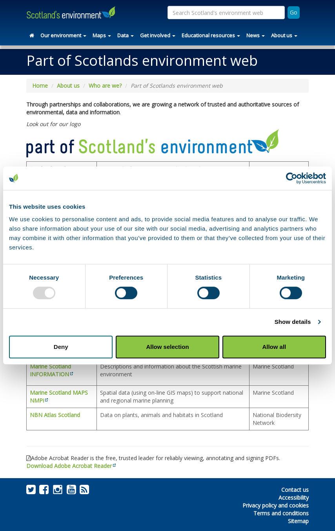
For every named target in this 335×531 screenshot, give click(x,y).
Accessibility (294, 497)
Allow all (274, 346)
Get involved (157, 35)
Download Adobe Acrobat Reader (69, 466)
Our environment (63, 35)
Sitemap (298, 521)
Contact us (295, 489)
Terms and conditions (281, 513)
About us (284, 35)
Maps (102, 35)
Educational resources (211, 35)
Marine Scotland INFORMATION (50, 370)
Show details (293, 321)
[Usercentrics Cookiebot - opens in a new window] (291, 178)
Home (40, 85)
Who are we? (105, 85)
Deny (61, 346)
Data (125, 35)
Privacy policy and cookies (275, 505)
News (255, 35)
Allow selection (167, 346)
